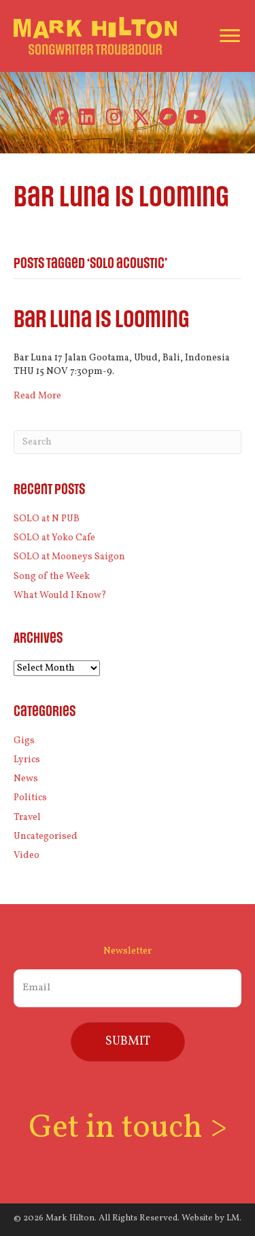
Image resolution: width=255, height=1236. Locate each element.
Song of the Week (52, 576)
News (26, 778)
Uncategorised (46, 836)
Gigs (24, 740)
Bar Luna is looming (101, 320)
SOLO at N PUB (47, 518)
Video (26, 855)
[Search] (127, 442)
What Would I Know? (60, 595)
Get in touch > (128, 1128)
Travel (27, 817)
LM (232, 1218)
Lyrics (27, 759)
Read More (37, 396)
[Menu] (229, 36)
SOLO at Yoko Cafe (54, 537)
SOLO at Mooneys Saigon (69, 556)
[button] (59, 117)
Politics (30, 797)
